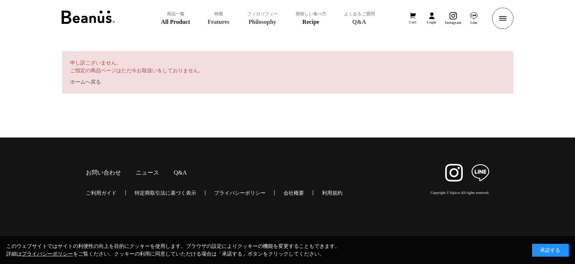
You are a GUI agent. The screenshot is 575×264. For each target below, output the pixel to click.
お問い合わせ (103, 173)
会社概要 (293, 192)
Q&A (180, 173)
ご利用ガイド (101, 192)
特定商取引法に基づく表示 (165, 192)
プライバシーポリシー (239, 192)
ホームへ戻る (85, 82)
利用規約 (332, 192)
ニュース (147, 173)
